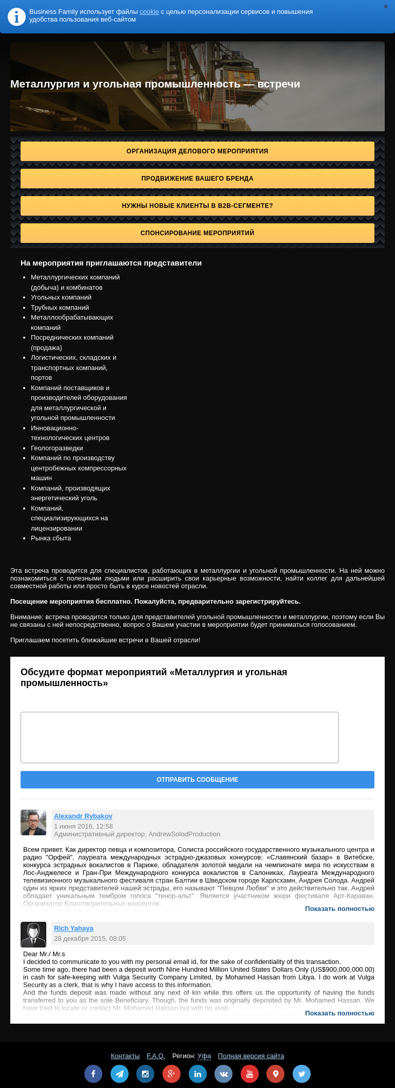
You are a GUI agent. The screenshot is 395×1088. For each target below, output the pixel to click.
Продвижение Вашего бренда (197, 178)
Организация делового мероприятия (197, 151)
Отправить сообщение (198, 779)
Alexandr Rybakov (83, 816)
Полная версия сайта (251, 1056)
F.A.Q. (156, 1056)
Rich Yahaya (73, 928)
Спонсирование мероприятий (197, 233)
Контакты (125, 1056)
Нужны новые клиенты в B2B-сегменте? (197, 205)
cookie (149, 11)
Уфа (204, 1056)
